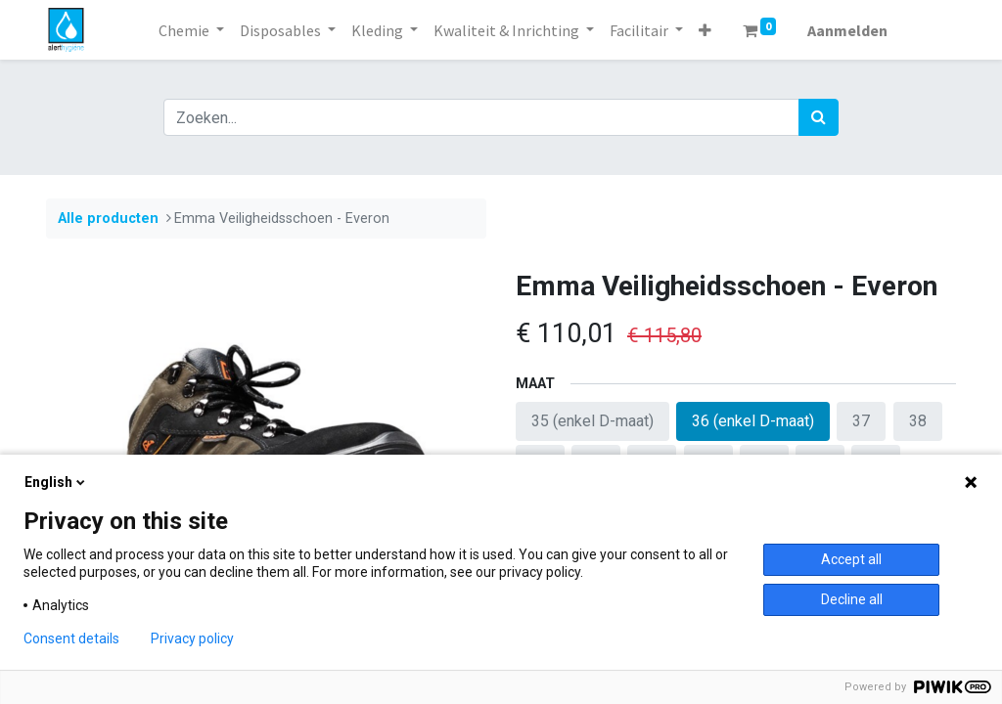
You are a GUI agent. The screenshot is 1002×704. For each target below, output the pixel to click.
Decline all (852, 599)
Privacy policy (192, 638)
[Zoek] (818, 117)
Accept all (851, 559)
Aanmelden (847, 30)
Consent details (71, 638)
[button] (705, 30)
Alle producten (108, 218)
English (56, 482)
